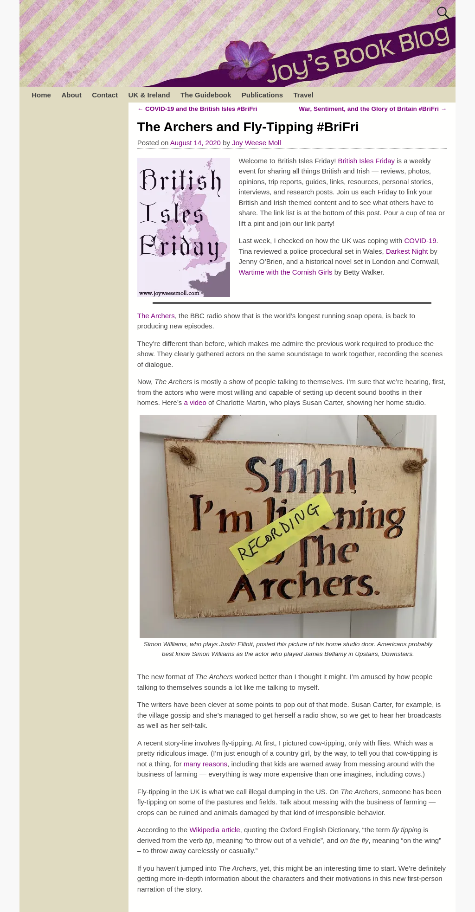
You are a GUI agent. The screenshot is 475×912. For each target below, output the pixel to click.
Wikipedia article (214, 830)
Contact (105, 95)
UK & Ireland (149, 95)
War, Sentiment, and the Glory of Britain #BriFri (373, 108)
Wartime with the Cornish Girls (286, 272)
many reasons (205, 764)
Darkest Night (407, 251)
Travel (303, 95)
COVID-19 (420, 240)
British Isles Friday (366, 161)
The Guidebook (205, 95)
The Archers (156, 316)
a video (195, 402)
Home (41, 95)
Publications (262, 95)
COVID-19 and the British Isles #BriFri (197, 108)
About (71, 95)
